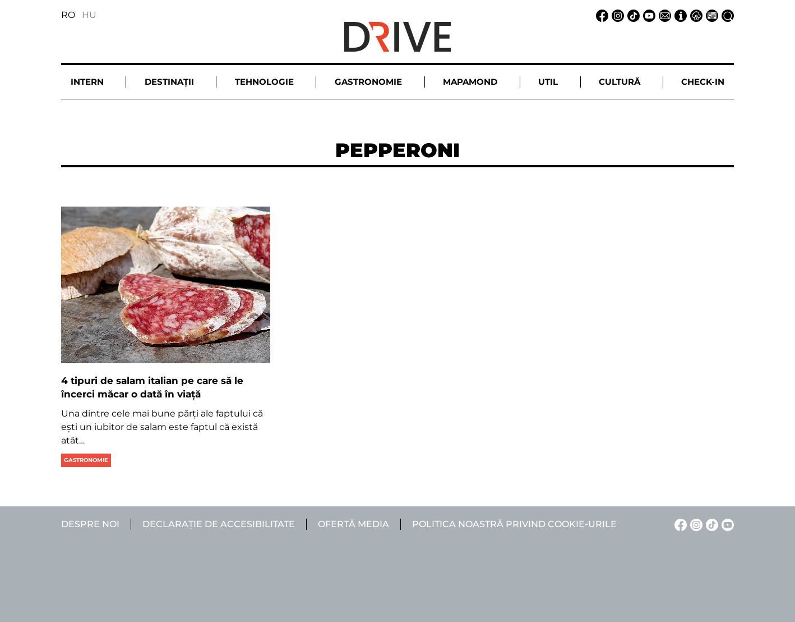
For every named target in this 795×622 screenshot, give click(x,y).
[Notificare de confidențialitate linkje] (694, 15)
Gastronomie (86, 460)
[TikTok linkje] (632, 15)
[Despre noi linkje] (679, 15)
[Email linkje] (663, 15)
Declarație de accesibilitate (218, 524)
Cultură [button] (619, 81)
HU (89, 15)
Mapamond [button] (470, 81)
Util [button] (548, 81)
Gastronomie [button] (368, 81)
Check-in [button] (702, 81)
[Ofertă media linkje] (710, 15)
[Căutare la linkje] (726, 15)
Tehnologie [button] (264, 81)
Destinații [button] (169, 81)
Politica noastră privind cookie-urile (514, 524)
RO (68, 15)
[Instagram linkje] (616, 15)
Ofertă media (353, 524)
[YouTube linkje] (647, 15)
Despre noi (90, 524)
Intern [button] (87, 81)
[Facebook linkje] (600, 15)
